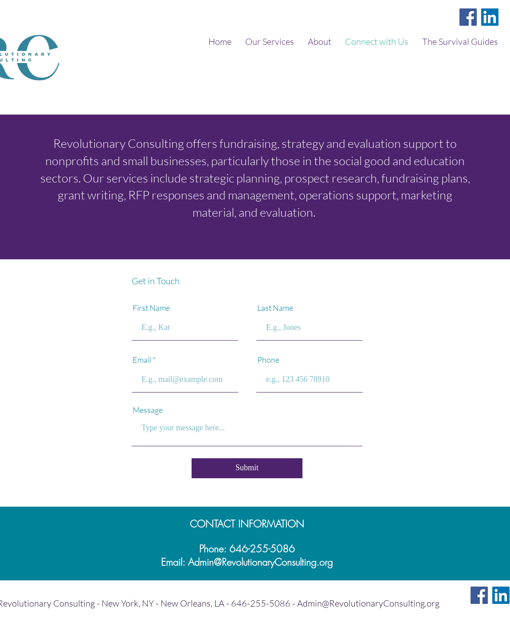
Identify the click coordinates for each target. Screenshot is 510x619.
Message (148, 410)
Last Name (275, 308)
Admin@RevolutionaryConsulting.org (260, 562)
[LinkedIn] (489, 17)
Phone (268, 360)
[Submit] (247, 468)
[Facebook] (468, 17)
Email (142, 360)
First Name (151, 308)
